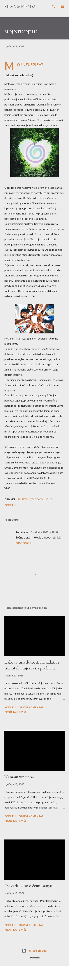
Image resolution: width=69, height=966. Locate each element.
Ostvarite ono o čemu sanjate (29, 885)
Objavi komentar (31, 707)
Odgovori (23, 543)
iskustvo (23, 499)
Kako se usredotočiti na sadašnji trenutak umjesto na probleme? (31, 665)
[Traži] (53, 6)
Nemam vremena (19, 777)
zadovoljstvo (42, 499)
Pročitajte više (15, 712)
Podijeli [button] (10, 505)
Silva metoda (20, 6)
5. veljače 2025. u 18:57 (44, 532)
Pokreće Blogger (34, 950)
